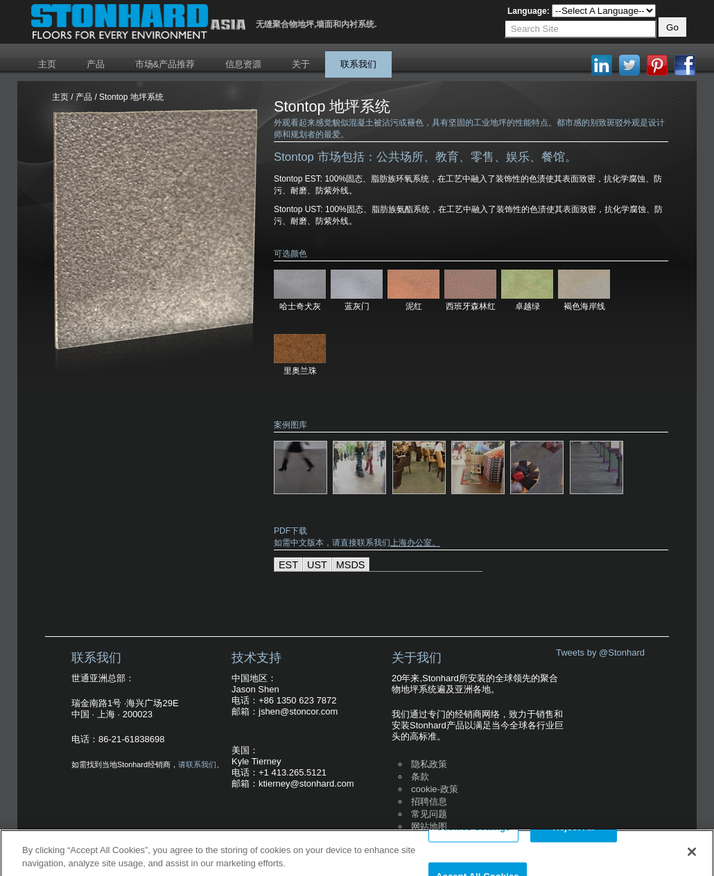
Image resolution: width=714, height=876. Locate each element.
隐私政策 (429, 764)
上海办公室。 (415, 543)
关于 (301, 64)
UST (317, 564)
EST (288, 564)
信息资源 (243, 64)
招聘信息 (429, 801)
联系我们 (358, 64)
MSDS (350, 564)
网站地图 (429, 826)
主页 (47, 64)
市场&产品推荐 (165, 64)
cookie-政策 (434, 789)
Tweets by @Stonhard (600, 652)
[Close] (692, 858)
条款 (420, 776)
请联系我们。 (201, 764)
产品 (96, 64)
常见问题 (429, 814)
